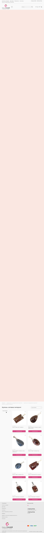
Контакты (3, 518)
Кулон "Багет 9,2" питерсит (18, 427)
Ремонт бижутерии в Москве (8, 2)
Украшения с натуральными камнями (14, 402)
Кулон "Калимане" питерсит (18, 496)
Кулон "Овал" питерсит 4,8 (18, 474)
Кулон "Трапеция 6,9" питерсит (34, 474)
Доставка (3, 506)
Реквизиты (4, 508)
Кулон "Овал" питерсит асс (33, 450)
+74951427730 (31, 509)
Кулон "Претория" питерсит (34, 496)
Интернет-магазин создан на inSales (35, 531)
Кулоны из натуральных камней (30, 402)
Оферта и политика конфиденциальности (9, 515)
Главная (3, 402)
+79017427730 (31, 512)
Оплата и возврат (5, 505)
